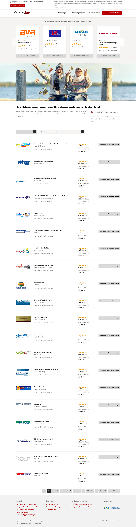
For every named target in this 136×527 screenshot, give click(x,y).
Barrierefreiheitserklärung (33, 521)
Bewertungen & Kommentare (27, 55)
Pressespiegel (52, 509)
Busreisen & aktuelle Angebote (27, 49)
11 (92, 491)
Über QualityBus (53, 504)
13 (101, 491)
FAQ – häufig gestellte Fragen (26, 515)
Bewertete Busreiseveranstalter (27, 504)
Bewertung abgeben (78, 13)
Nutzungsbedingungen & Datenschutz (29, 523)
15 (109, 491)
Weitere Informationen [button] (60, 7)
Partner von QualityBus (55, 507)
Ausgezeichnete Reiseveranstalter (28, 507)
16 (114, 491)
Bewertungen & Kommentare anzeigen (109, 144)
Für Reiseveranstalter (112, 13)
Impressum (19, 521)
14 (105, 491)
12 (96, 491)
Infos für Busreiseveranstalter (82, 504)
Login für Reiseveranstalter (81, 507)
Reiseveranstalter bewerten (25, 509)
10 (88, 491)
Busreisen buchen (94, 13)
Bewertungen (63, 13)
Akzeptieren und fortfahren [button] (17, 5)
